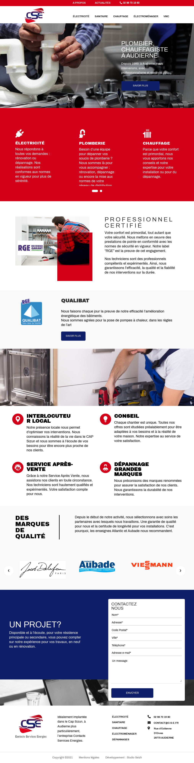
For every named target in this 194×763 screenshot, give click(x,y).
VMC (166, 16)
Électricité (81, 16)
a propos (79, 3)
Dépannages (120, 739)
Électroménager (146, 16)
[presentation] (9, 570)
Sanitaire (101, 16)
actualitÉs (103, 3)
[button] (95, 191)
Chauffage (120, 16)
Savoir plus (140, 86)
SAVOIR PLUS (73, 336)
